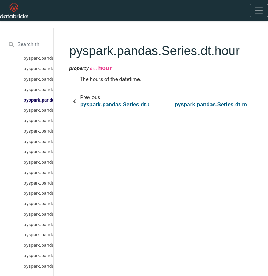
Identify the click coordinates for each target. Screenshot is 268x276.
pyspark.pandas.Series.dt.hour (38, 100)
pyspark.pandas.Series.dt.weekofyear (38, 151)
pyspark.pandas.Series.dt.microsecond (38, 131)
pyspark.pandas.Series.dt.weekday (38, 172)
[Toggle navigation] (259, 10)
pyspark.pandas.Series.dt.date (38, 58)
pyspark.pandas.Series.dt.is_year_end (38, 255)
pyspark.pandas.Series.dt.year (38, 68)
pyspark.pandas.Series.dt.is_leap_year (38, 266)
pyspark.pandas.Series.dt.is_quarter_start (38, 224)
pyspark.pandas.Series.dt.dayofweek (38, 162)
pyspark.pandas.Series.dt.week (38, 141)
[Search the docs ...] (26, 44)
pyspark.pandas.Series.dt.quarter (38, 193)
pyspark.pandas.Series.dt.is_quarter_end (38, 234)
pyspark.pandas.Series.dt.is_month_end (38, 214)
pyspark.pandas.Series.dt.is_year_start (38, 245)
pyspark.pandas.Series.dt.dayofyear (38, 183)
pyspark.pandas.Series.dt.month (38, 79)
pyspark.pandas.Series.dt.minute (38, 110)
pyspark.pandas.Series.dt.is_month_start (38, 203)
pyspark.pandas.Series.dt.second (38, 120)
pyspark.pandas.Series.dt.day (38, 89)
